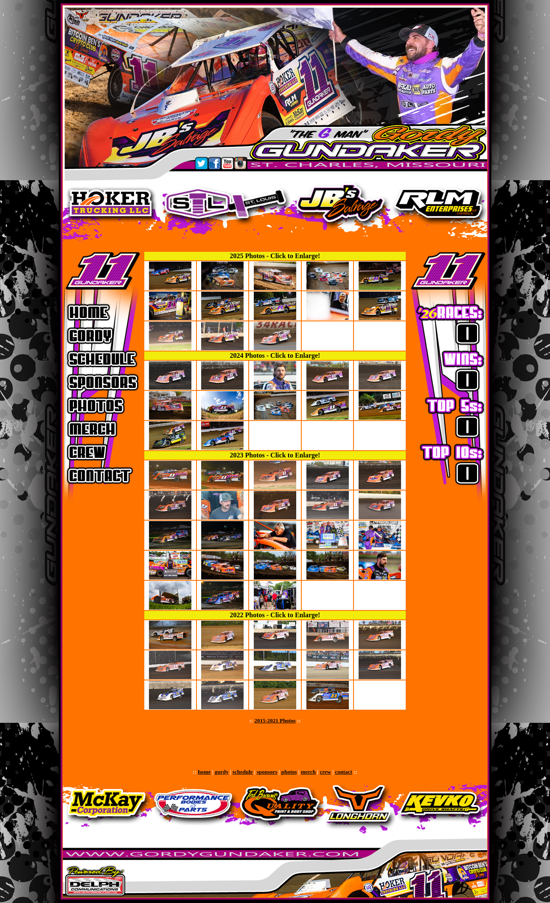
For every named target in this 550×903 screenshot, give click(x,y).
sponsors (267, 772)
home (204, 772)
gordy (222, 772)
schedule (243, 772)
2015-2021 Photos (274, 720)
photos (289, 772)
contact (343, 772)
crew (325, 772)
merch (308, 772)
